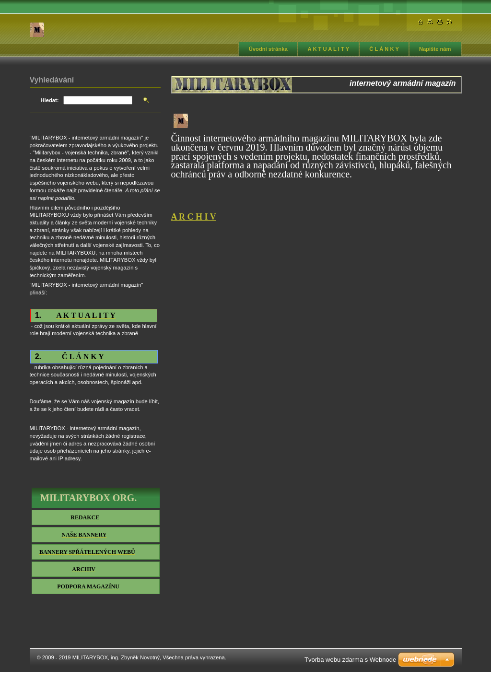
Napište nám (435, 49)
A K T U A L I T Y (329, 49)
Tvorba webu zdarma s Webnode (350, 659)
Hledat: (50, 100)
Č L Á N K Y (384, 49)
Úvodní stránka (268, 49)
